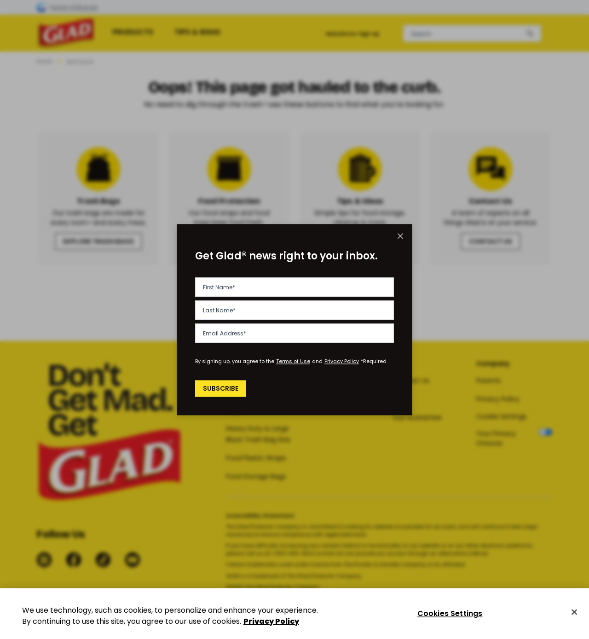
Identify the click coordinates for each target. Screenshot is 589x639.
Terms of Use (293, 361)
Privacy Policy (341, 361)
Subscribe (222, 388)
